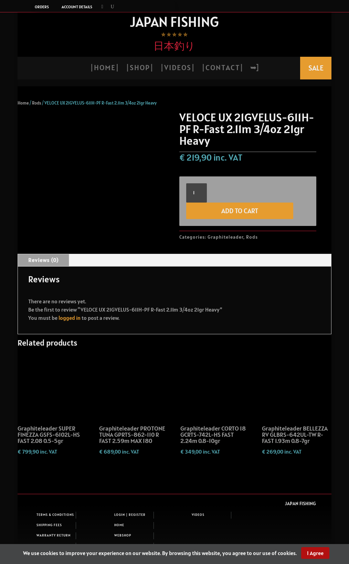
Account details (77, 6)
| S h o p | (139, 68)
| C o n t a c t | (222, 68)
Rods (36, 103)
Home (23, 103)
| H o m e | (104, 68)
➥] (254, 68)
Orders (42, 6)
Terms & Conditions (55, 514)
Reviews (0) (43, 260)
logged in (70, 317)
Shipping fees (49, 525)
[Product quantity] (196, 193)
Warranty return (53, 535)
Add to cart (239, 210)
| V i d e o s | (177, 68)
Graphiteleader (225, 237)
